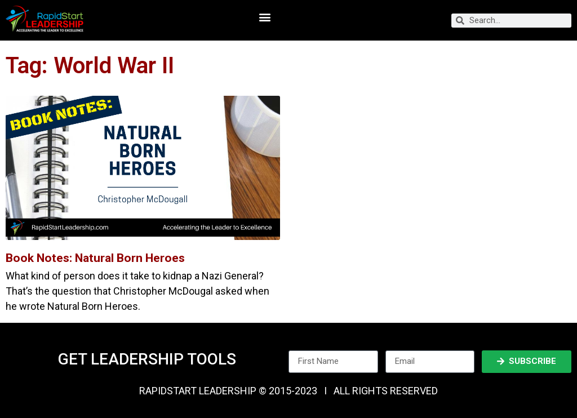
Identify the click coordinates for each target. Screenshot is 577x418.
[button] (264, 17)
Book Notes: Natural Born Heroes (95, 258)
